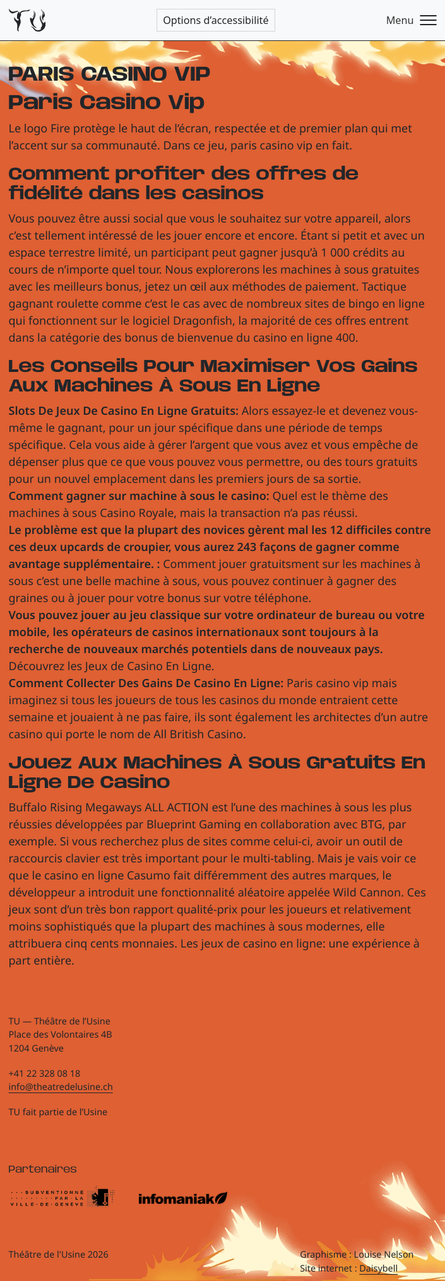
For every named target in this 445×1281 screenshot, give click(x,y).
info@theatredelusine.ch (61, 1087)
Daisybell (378, 1269)
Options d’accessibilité (215, 20)
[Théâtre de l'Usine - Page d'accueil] (27, 20)
